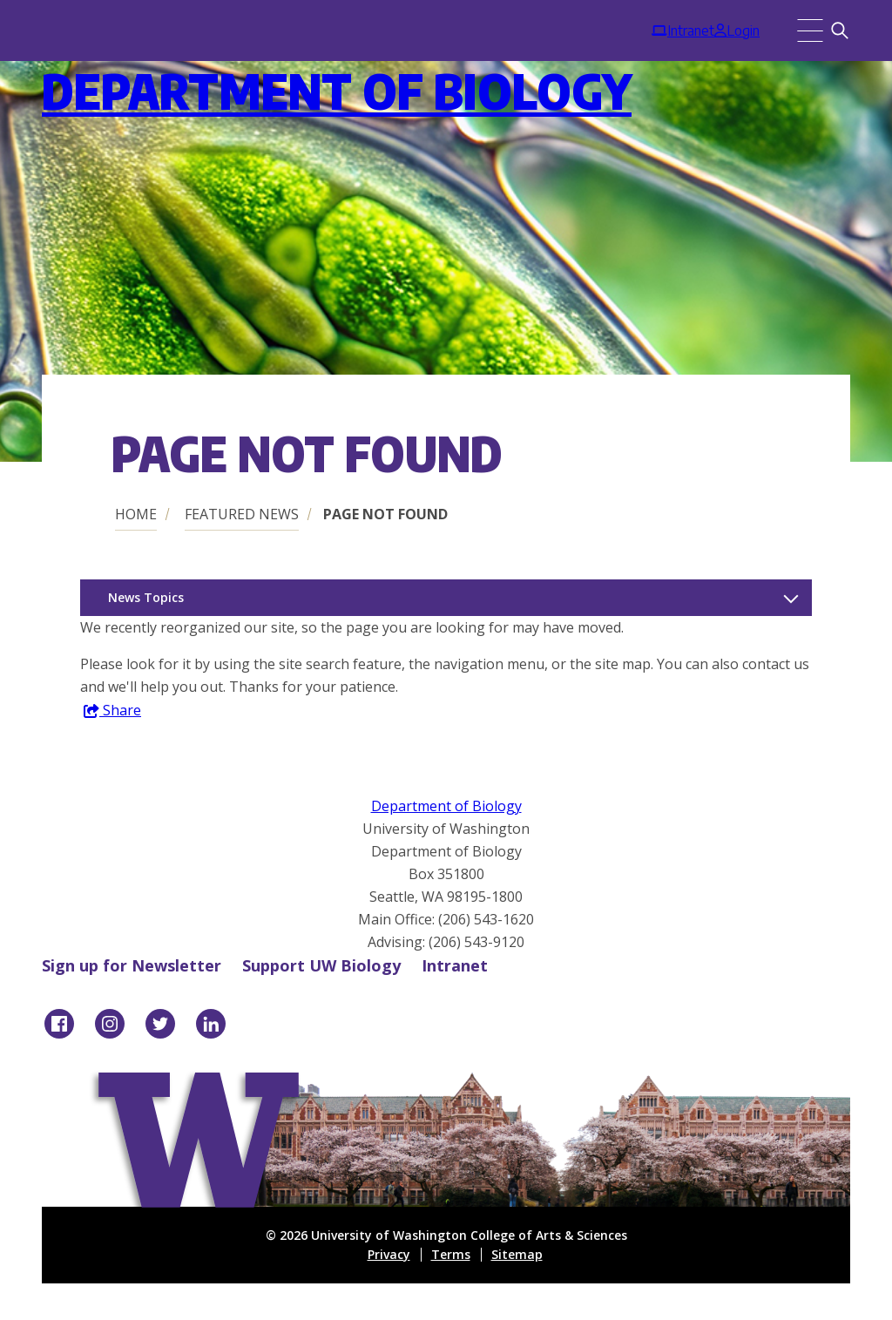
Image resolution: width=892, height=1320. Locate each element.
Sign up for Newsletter (131, 965)
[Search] (839, 30)
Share (112, 711)
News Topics (146, 597)
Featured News (242, 514)
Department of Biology (337, 89)
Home (136, 514)
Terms (450, 1254)
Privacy (389, 1254)
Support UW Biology (321, 965)
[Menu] (810, 30)
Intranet (455, 965)
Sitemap (517, 1254)
